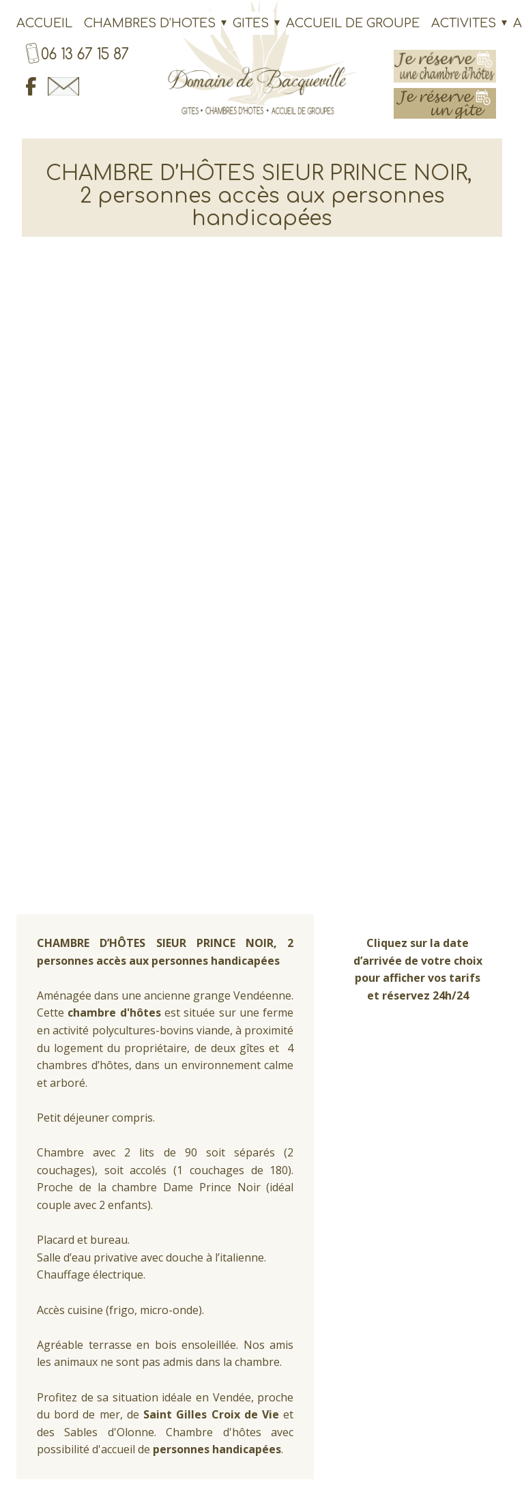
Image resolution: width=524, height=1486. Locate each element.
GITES (251, 23)
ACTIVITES (463, 23)
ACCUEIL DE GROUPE (353, 23)
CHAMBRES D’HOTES (150, 23)
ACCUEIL (44, 23)
